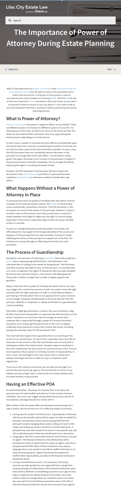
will (67, 98)
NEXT (110, 69)
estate (32, 101)
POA (53, 98)
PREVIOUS (13, 69)
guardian (49, 258)
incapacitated (23, 177)
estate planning (30, 174)
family (53, 203)
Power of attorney (15, 124)
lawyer (9, 261)
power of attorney (41, 88)
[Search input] (60, 20)
